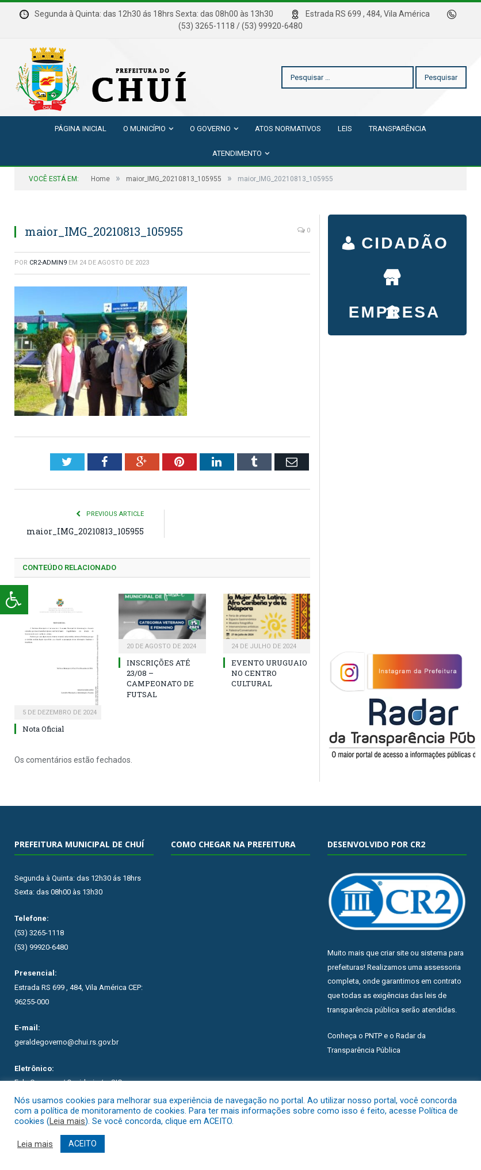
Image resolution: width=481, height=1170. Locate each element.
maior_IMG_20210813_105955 (85, 531)
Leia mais (67, 1121)
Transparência (397, 128)
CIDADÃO (405, 244)
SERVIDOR (394, 306)
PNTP (373, 1035)
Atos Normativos (288, 128)
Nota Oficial (43, 729)
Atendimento (237, 153)
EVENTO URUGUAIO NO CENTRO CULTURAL (269, 673)
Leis (345, 128)
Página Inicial (80, 128)
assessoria (442, 967)
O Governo (210, 128)
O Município (144, 128)
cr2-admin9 (48, 262)
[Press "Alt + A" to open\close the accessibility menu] (14, 599)
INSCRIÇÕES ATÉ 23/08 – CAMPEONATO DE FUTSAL (160, 678)
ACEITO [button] (82, 1143)
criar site (394, 953)
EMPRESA (394, 272)
